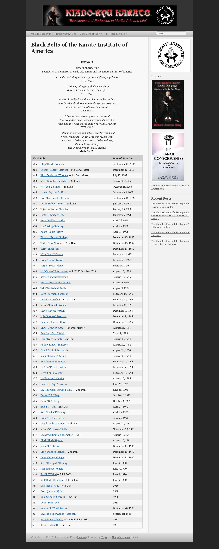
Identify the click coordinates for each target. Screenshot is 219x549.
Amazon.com (157, 188)
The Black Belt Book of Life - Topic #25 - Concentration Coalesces (170, 243)
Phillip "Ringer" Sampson (54, 344)
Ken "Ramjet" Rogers (52, 468)
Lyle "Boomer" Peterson (53, 316)
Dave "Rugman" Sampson (54, 293)
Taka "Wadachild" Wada (53, 288)
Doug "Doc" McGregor (52, 418)
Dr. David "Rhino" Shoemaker (57, 434)
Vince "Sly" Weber (50, 299)
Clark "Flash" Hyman (52, 440)
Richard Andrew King (65, 33)
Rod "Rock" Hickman (52, 480)
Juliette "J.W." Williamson (54, 508)
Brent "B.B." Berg (50, 401)
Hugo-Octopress (121, 537)
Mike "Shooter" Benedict (54, 181)
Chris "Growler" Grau (52, 327)
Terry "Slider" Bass (51, 248)
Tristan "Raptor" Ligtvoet (54, 169)
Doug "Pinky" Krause (52, 260)
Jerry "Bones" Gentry (52, 519)
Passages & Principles (117, 33)
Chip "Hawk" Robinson (53, 164)
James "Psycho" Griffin (53, 192)
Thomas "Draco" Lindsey (54, 237)
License (81, 537)
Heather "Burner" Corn (53, 322)
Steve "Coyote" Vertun (53, 310)
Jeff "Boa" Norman (50, 186)
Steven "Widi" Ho (50, 525)
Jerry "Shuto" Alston (52, 372)
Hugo (104, 537)
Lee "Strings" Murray (52, 226)
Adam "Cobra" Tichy (52, 231)
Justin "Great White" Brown (56, 282)
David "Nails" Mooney (52, 423)
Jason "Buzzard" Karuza (53, 356)
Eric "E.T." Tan (48, 406)
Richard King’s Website (175, 185)
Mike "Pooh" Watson (52, 254)
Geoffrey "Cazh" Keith (53, 333)
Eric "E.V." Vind (49, 474)
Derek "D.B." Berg (50, 395)
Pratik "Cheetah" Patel (53, 214)
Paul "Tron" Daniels (51, 338)
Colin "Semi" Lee (50, 502)
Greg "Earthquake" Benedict (56, 198)
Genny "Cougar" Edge (52, 457)
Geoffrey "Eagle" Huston (54, 384)
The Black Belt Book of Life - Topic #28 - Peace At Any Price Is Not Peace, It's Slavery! (170, 215)
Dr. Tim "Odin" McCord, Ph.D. (57, 389)
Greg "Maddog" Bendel (53, 451)
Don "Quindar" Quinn (52, 491)
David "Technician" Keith (54, 350)
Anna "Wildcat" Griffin (53, 220)
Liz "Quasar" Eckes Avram (54, 271)
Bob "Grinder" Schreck (53, 496)
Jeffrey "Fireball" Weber (53, 305)
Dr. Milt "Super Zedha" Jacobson (58, 513)
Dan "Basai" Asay (50, 485)
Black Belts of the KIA (91, 33)
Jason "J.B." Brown (50, 446)
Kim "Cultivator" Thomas (54, 175)
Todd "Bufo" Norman (52, 243)
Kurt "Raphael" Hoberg (53, 412)
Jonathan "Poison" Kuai (53, 361)
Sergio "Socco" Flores (52, 265)
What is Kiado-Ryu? (41, 33)
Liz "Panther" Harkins (52, 378)
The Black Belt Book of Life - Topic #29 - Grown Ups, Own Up (170, 205)
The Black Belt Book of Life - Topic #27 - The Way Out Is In (170, 225)
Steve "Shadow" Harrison (54, 276)
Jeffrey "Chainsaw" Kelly (54, 429)
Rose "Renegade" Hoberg (54, 463)
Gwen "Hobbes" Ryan (52, 203)
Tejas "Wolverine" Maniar (54, 209)
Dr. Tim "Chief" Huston (53, 367)
